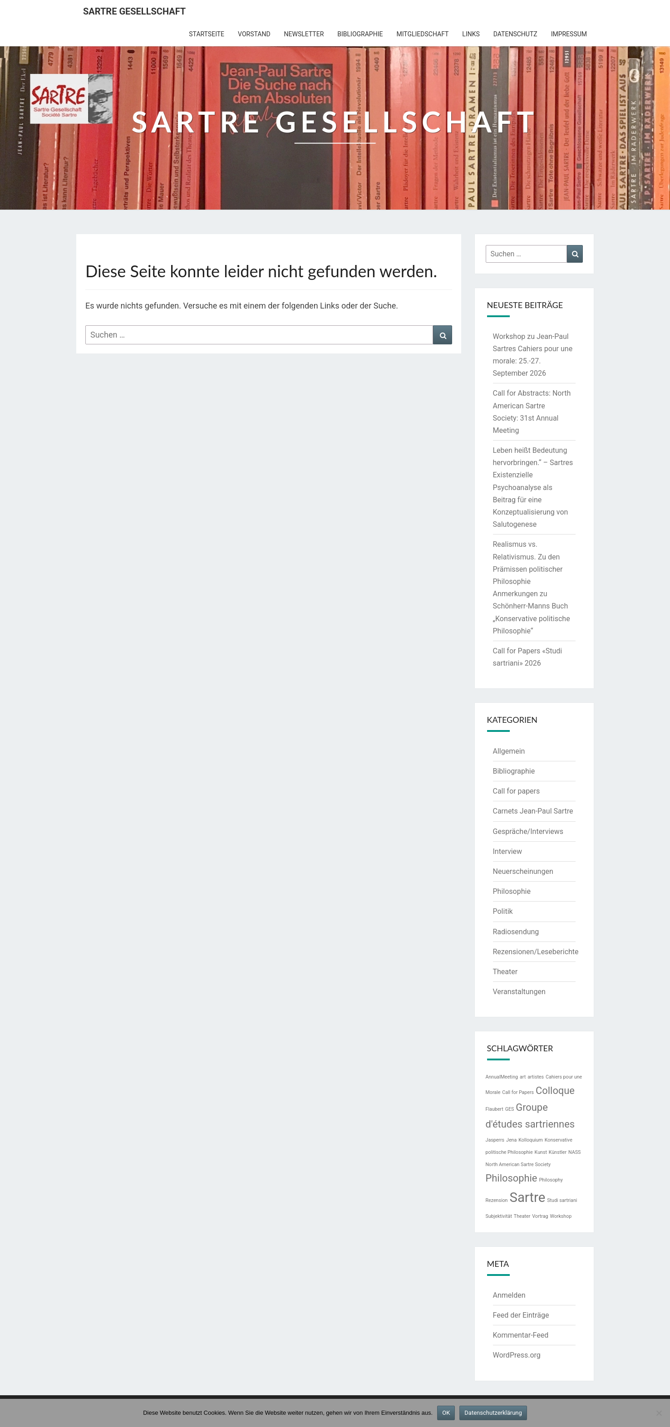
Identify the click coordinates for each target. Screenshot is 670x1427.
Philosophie (512, 891)
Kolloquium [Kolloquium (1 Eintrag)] (530, 1140)
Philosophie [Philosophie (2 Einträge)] (511, 1178)
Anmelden (509, 1295)
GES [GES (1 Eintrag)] (509, 1109)
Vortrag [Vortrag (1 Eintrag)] (540, 1216)
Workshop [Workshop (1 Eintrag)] (560, 1216)
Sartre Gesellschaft (134, 11)
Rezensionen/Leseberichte (536, 951)
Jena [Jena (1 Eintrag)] (511, 1140)
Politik (503, 911)
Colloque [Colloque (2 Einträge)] (555, 1090)
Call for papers (516, 791)
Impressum (569, 34)
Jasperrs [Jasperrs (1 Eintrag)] (495, 1140)
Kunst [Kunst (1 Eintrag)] (541, 1152)
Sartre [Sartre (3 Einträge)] (527, 1197)
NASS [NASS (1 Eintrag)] (574, 1152)
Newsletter (304, 34)
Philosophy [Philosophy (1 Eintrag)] (550, 1180)
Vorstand (254, 34)
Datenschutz (515, 34)
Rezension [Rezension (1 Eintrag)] (497, 1200)
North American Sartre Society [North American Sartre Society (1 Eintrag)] (518, 1164)
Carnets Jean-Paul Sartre (533, 811)
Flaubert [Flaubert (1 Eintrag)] (494, 1109)
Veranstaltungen (519, 991)
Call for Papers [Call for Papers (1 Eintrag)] (518, 1092)
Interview (507, 851)
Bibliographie (360, 34)
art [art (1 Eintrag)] (523, 1077)
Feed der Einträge (521, 1315)
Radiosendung (516, 931)
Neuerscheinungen (523, 871)
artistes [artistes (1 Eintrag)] (535, 1077)
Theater (505, 971)
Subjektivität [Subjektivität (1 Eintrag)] (499, 1216)
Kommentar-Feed (521, 1335)
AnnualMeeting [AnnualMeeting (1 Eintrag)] (502, 1077)
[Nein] (658, 1412)
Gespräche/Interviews (528, 831)
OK (446, 1412)
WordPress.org (517, 1355)
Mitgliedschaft (422, 34)
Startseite (206, 34)
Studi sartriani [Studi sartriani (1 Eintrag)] (562, 1200)
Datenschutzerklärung (493, 1412)
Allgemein (509, 751)
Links (470, 34)
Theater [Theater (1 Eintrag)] (522, 1216)
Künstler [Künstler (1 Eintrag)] (558, 1152)
